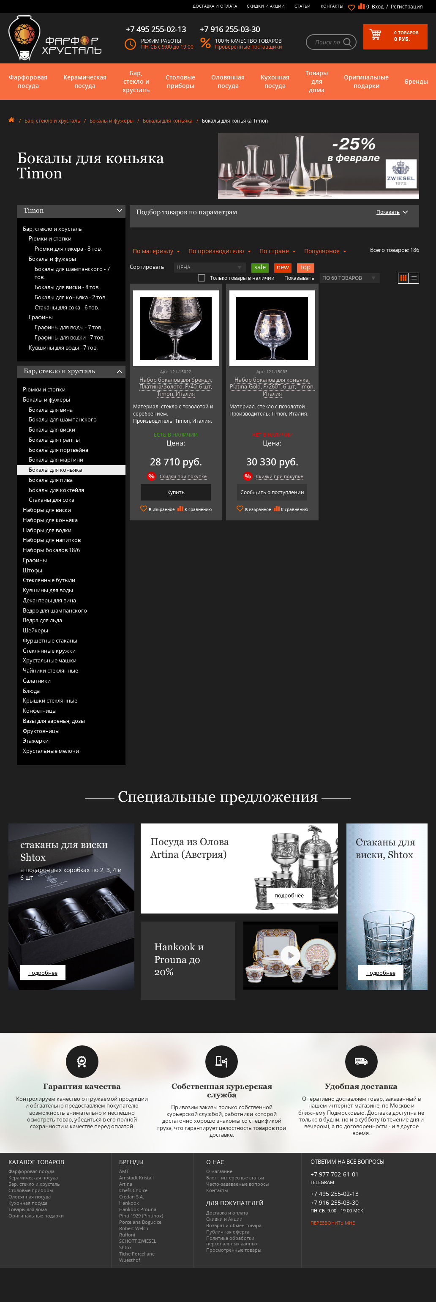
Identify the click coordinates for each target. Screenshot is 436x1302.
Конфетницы (40, 710)
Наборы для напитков (52, 540)
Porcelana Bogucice (140, 1222)
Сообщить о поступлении (272, 492)
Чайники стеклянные (50, 670)
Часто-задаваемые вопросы (237, 1184)
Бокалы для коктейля (56, 490)
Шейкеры (35, 630)
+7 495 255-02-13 (335, 1194)
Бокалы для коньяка (168, 120)
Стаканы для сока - (67, 307)
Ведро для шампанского (55, 610)
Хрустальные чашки (49, 660)
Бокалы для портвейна (58, 450)
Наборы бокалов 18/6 (51, 550)
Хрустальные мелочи (51, 751)
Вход (378, 6)
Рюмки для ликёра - (68, 248)
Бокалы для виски (52, 429)
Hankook (129, 1203)
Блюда (31, 691)
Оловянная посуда (228, 81)
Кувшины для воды (48, 590)
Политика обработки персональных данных (232, 1241)
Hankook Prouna (137, 1209)
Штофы (32, 570)
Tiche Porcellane (137, 1253)
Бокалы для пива (51, 480)
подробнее (42, 972)
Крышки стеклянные (50, 700)
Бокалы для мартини (56, 459)
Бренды (416, 81)
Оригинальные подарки (366, 81)
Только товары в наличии (236, 277)
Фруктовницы (41, 731)
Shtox (125, 1247)
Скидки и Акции (266, 6)
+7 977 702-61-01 (335, 1174)
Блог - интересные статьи (235, 1177)
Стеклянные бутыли (49, 580)
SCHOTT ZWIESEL (137, 1241)
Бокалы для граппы (54, 439)
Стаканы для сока (51, 499)
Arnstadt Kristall (136, 1177)
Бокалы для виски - (67, 287)
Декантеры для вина (49, 600)
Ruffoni (127, 1234)
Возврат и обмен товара (234, 1225)
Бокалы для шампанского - (72, 273)
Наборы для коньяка (50, 520)
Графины (41, 317)
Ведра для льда (42, 620)
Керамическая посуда (84, 81)
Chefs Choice (133, 1190)
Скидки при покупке (183, 476)
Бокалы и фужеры (112, 120)
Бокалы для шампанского (63, 419)
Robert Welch (133, 1228)
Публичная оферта (227, 1231)
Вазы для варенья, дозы (54, 721)
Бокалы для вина (51, 409)
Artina (125, 1184)
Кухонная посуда (275, 81)
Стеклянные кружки (49, 650)
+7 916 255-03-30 (335, 1202)
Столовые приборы (180, 81)
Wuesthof (129, 1260)
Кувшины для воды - (63, 347)
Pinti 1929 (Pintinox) (141, 1215)
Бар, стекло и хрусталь (136, 81)
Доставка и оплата (215, 6)
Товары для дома (316, 81)
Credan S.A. (131, 1196)
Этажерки (36, 740)
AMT (124, 1171)
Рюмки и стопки (50, 238)
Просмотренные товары (233, 1250)
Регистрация (407, 6)
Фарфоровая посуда (28, 81)
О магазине (219, 1171)
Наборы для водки (47, 530)
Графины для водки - (69, 337)
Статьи (302, 6)
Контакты (332, 6)
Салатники (37, 680)
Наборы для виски (47, 510)
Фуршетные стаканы (50, 640)
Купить (176, 492)
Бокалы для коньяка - (70, 297)
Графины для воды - (68, 327)
